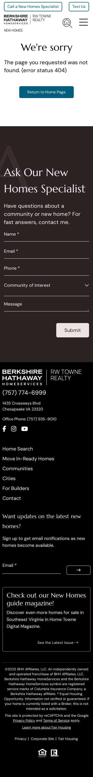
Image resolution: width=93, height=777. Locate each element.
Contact (11, 498)
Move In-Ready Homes (28, 458)
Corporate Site (42, 738)
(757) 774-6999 (24, 392)
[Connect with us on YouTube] (27, 430)
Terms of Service (56, 720)
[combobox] (46, 292)
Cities (9, 478)
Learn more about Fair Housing (46, 727)
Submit (72, 330)
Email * (11, 251)
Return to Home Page (46, 92)
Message (13, 304)
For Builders (15, 488)
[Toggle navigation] (82, 23)
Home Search (17, 449)
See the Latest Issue (57, 642)
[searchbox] (7, 292)
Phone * (12, 268)
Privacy (20, 738)
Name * (11, 234)
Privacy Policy (24, 720)
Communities (17, 468)
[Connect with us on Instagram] (16, 430)
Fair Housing (68, 738)
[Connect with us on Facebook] (6, 430)
